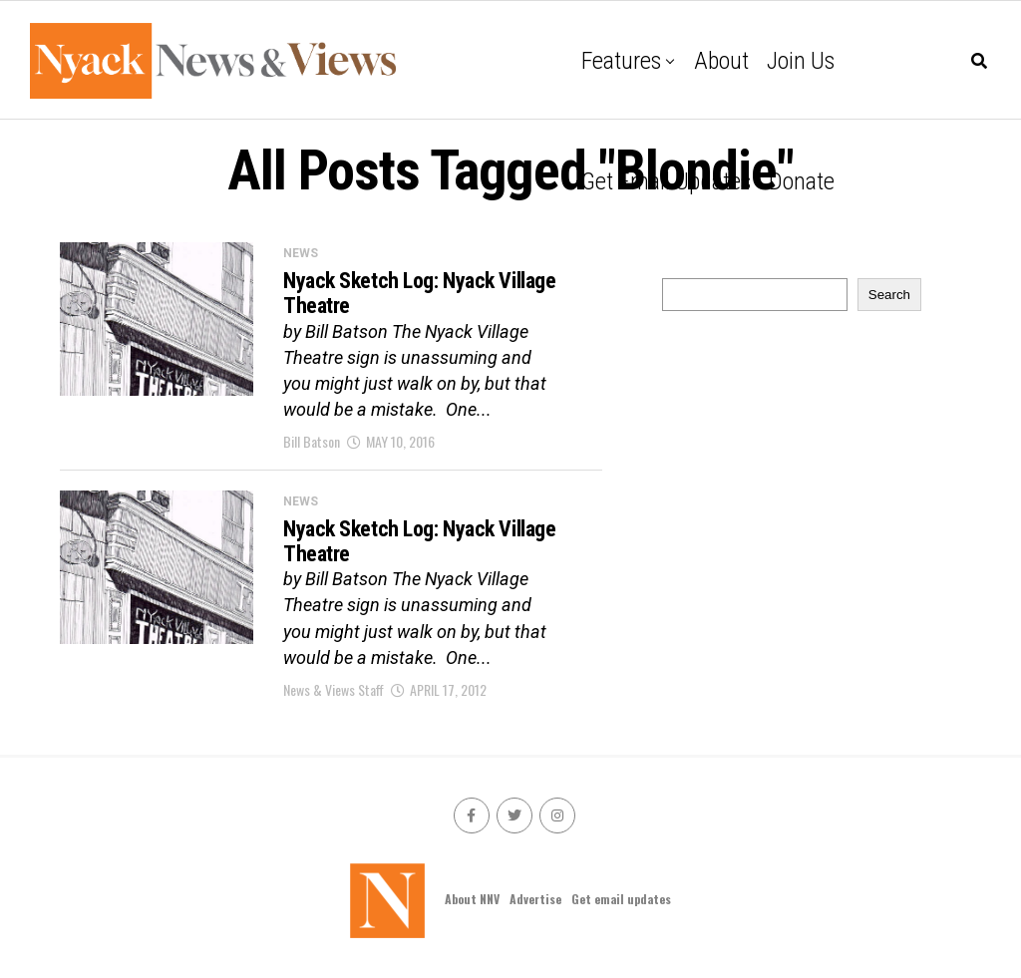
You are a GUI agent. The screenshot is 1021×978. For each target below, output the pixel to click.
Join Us (801, 61)
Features (621, 61)
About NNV (472, 898)
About (721, 61)
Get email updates (666, 181)
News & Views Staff (333, 689)
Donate (802, 181)
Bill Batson (311, 441)
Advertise (535, 898)
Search (889, 294)
